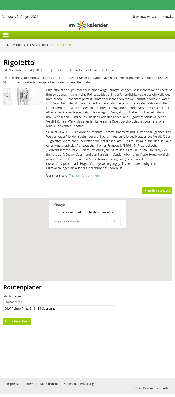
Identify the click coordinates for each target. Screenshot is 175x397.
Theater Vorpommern (84, 175)
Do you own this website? (68, 221)
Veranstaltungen (25, 45)
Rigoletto (64, 45)
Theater (47, 45)
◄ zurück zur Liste (157, 191)
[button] (87, 235)
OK (113, 221)
